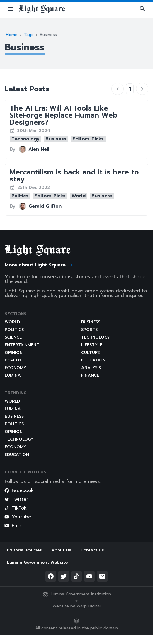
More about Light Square (39, 265)
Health (13, 360)
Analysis (91, 368)
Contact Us (92, 550)
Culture (90, 352)
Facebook (19, 490)
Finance (90, 375)
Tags (28, 35)
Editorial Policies (24, 550)
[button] (10, 9)
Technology (95, 337)
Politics (14, 330)
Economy (15, 368)
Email (14, 525)
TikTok (15, 508)
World (12, 322)
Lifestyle (91, 345)
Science (13, 337)
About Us (61, 550)
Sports (89, 330)
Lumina (13, 375)
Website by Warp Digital (76, 606)
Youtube (17, 516)
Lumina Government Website (37, 562)
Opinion (14, 352)
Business (90, 322)
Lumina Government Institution (76, 594)
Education (93, 360)
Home (12, 35)
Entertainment (22, 345)
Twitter (16, 499)
